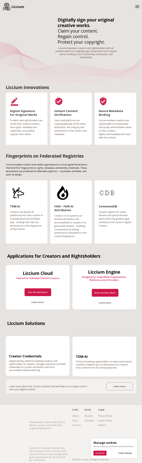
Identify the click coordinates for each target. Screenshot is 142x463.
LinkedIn (89, 420)
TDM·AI (15, 206)
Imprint (102, 425)
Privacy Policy (105, 415)
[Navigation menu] (137, 6)
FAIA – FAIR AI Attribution (63, 208)
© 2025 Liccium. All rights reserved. (90, 459)
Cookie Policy (105, 420)
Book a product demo (105, 292)
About (75, 415)
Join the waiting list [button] (37, 292)
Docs (75, 420)
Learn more (37, 302)
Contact (76, 425)
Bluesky (88, 415)
